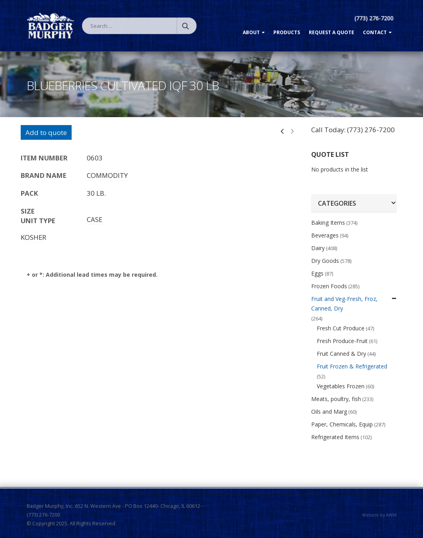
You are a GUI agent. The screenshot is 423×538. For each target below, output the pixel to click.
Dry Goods (325, 260)
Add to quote (46, 132)
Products (286, 32)
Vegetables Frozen (341, 386)
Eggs (317, 273)
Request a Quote (331, 32)
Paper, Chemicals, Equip (342, 424)
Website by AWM (379, 515)
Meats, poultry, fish (336, 399)
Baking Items (328, 222)
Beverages (325, 235)
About (251, 32)
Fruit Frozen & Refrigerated (352, 366)
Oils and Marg (329, 411)
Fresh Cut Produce (341, 328)
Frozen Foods (329, 286)
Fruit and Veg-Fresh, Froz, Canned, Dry (344, 303)
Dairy (318, 248)
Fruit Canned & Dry (341, 353)
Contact (375, 32)
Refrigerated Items (335, 437)
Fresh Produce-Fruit (342, 341)
